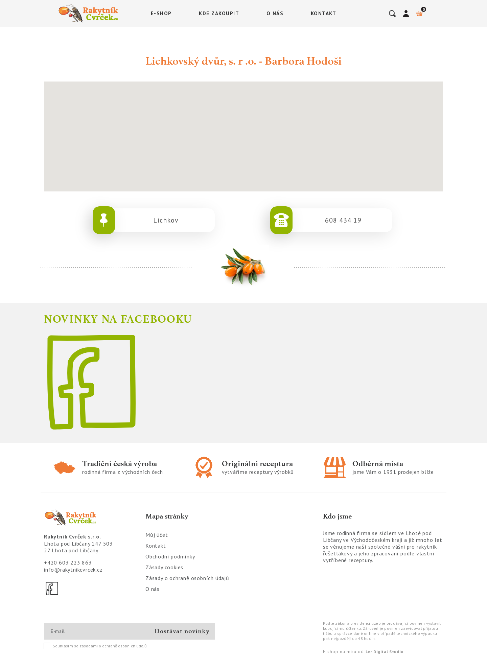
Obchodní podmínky (170, 556)
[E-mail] (75, 631)
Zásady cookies (164, 567)
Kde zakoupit (219, 13)
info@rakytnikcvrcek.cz (73, 569)
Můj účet (156, 534)
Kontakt (324, 13)
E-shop (161, 13)
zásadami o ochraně (112, 645)
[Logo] (89, 13)
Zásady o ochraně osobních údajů (187, 578)
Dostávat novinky (182, 631)
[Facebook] (52, 588)
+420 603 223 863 (68, 562)
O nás (275, 13)
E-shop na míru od (363, 651)
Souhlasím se (95, 646)
